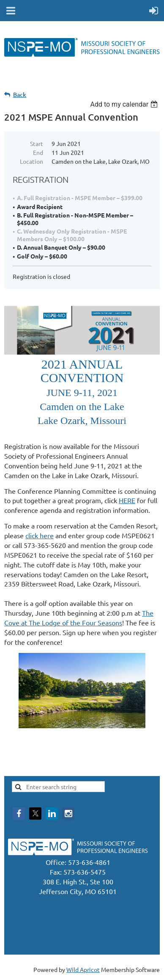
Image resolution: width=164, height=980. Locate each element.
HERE (127, 500)
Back (19, 95)
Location (31, 161)
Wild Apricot (83, 969)
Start (36, 143)
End (38, 152)
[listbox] (125, 104)
